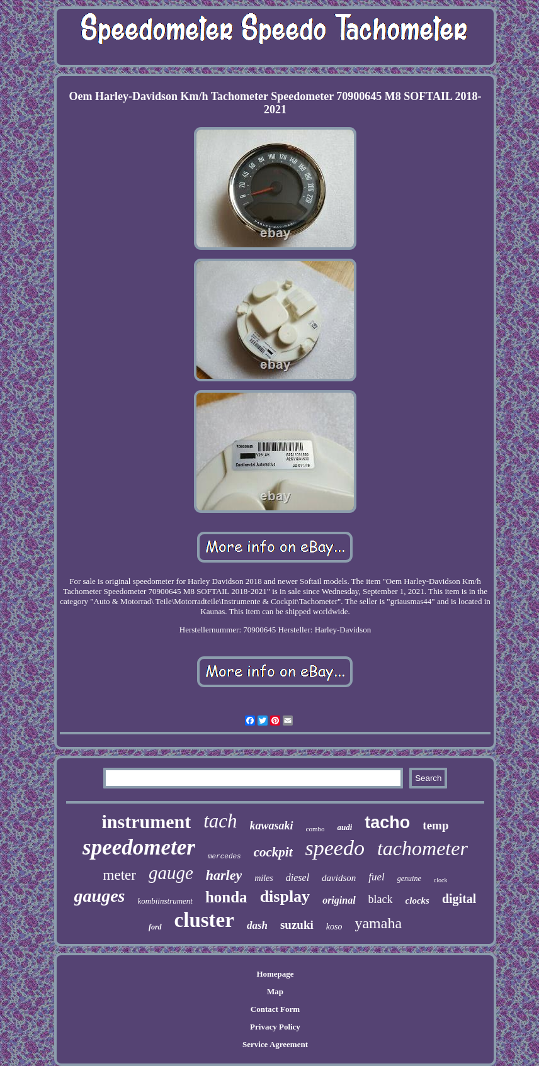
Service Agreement (275, 1044)
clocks (417, 900)
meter (119, 875)
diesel (297, 877)
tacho (387, 822)
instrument (146, 821)
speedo (335, 848)
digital (459, 899)
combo (315, 829)
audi (344, 827)
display (285, 896)
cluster (204, 920)
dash (257, 925)
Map (275, 991)
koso (334, 926)
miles (263, 878)
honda (226, 897)
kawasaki (271, 825)
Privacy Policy (275, 1026)
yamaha (378, 923)
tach (220, 821)
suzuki (297, 924)
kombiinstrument (165, 901)
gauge (171, 873)
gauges (99, 896)
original (338, 900)
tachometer (422, 848)
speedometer (138, 847)
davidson (339, 878)
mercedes (224, 856)
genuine (409, 878)
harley (224, 875)
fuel (376, 877)
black (380, 899)
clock (441, 880)
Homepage (274, 974)
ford (155, 927)
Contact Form (275, 1009)
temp (435, 825)
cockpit (273, 852)
